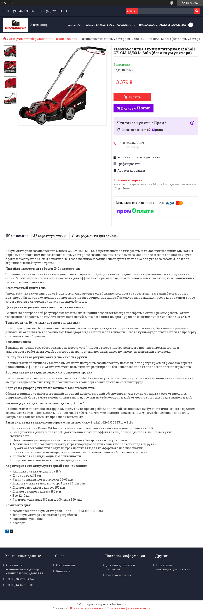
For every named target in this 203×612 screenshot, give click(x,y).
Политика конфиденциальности (173, 567)
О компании (65, 565)
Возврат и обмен (119, 575)
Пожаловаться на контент (87, 608)
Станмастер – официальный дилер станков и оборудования (25, 569)
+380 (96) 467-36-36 (20, 585)
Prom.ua (121, 604)
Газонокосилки (66, 39)
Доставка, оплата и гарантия (162, 24)
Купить (134, 97)
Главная (75, 24)
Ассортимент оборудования (109, 24)
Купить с (135, 108)
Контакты (63, 571)
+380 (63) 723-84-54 (20, 579)
